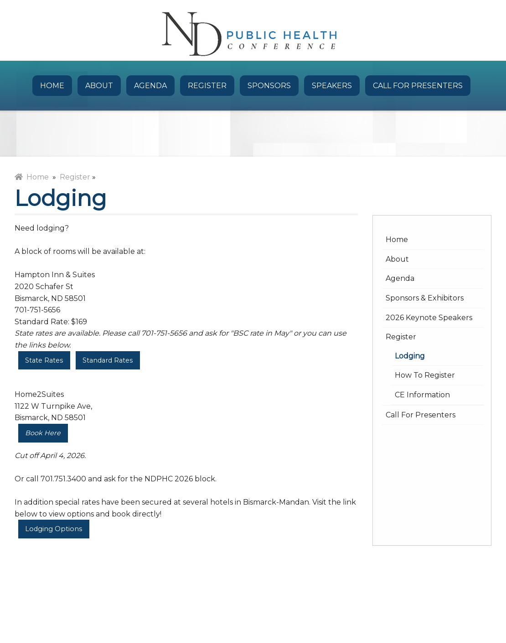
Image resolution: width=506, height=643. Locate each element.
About (99, 85)
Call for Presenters (418, 85)
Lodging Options (53, 529)
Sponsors (269, 85)
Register (207, 85)
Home (52, 85)
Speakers (332, 85)
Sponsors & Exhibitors (425, 298)
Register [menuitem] (75, 177)
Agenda (150, 85)
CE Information (422, 394)
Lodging (410, 356)
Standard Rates (108, 360)
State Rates (44, 360)
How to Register (425, 375)
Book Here (43, 433)
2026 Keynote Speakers (429, 317)
